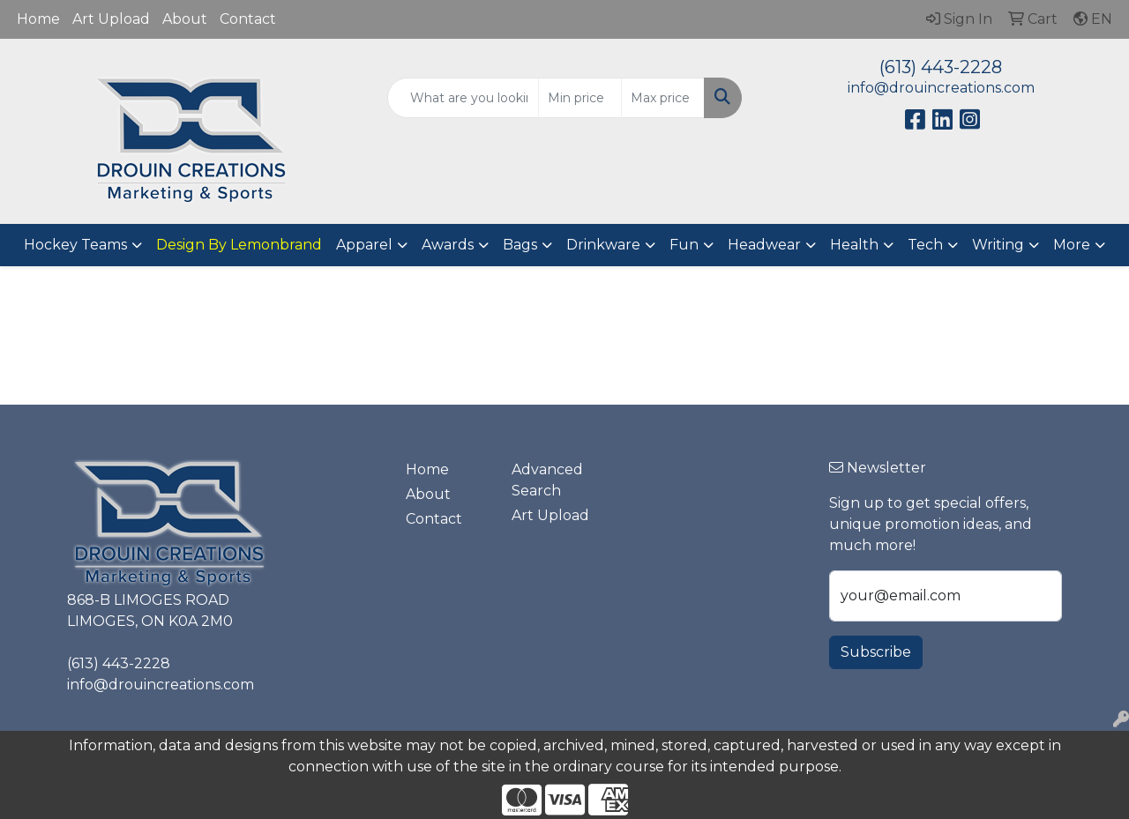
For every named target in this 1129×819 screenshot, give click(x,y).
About (184, 19)
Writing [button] (998, 244)
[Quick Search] (463, 98)
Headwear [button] (764, 244)
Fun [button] (684, 244)
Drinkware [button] (603, 244)
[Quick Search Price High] (663, 98)
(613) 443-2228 (940, 67)
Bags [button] (520, 244)
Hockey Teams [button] (75, 244)
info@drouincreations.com (941, 87)
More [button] (1071, 244)
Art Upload (111, 19)
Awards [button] (448, 244)
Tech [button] (925, 244)
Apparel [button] (364, 244)
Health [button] (854, 244)
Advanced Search (547, 480)
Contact (248, 19)
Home (38, 19)
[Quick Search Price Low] (580, 98)
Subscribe (876, 652)
